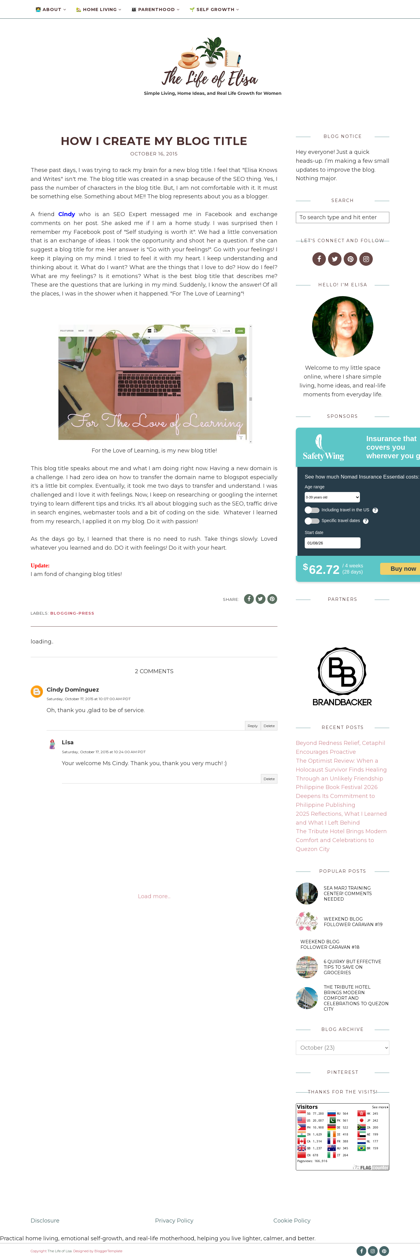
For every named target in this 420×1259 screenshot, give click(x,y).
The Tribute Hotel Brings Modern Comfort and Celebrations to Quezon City (341, 840)
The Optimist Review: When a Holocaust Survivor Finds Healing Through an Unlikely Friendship (341, 769)
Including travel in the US (345, 510)
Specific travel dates (341, 520)
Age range (315, 486)
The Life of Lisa (60, 1251)
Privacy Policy (174, 1220)
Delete (269, 725)
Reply (253, 725)
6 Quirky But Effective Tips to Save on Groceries (352, 967)
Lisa (68, 742)
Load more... (154, 896)
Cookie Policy (292, 1220)
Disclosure (45, 1220)
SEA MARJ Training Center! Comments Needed (348, 893)
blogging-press (72, 613)
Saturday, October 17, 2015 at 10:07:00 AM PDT (89, 698)
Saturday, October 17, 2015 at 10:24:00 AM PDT (104, 752)
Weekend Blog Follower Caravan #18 (330, 944)
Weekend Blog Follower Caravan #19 (353, 921)
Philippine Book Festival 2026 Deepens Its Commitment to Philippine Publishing (337, 796)
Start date (314, 532)
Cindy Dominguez (73, 689)
